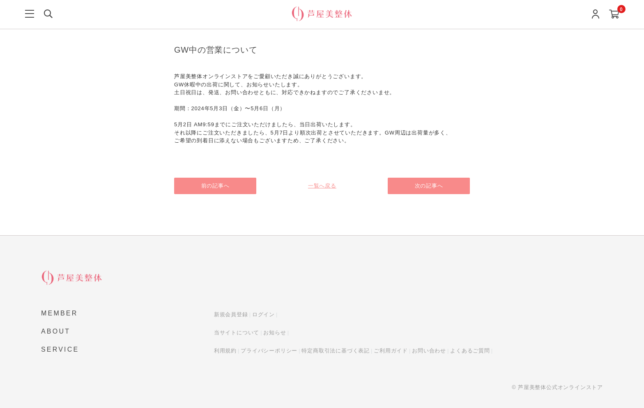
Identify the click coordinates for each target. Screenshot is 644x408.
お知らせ (274, 332)
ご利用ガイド (391, 351)
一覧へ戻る (322, 186)
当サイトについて (236, 332)
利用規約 (225, 351)
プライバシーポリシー (269, 351)
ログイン (263, 314)
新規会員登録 (231, 314)
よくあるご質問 (470, 351)
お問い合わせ (429, 351)
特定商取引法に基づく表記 (335, 351)
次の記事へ (429, 186)
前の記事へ (215, 186)
